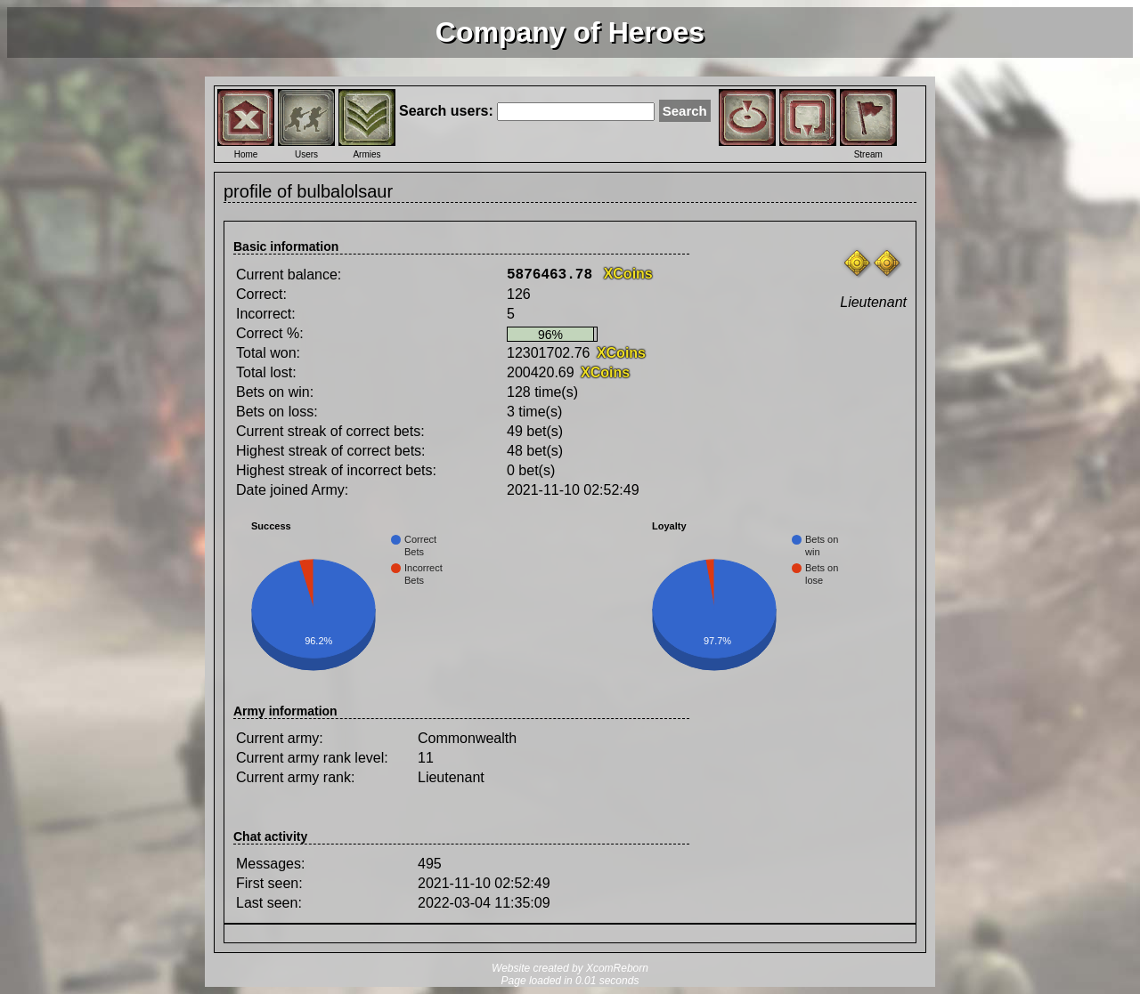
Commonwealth (467, 738)
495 (430, 863)
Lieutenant (451, 777)
